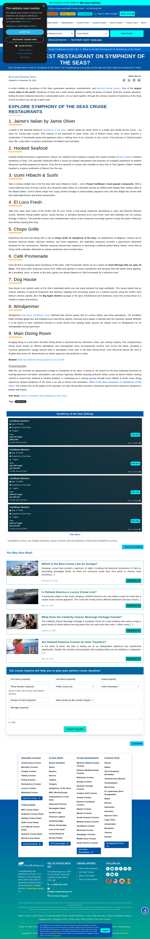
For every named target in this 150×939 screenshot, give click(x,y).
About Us (23, 927)
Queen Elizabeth (57, 763)
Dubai (107, 767)
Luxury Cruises (28, 788)
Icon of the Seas (57, 829)
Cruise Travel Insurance (96, 916)
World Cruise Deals (30, 838)
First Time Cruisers (102, 919)
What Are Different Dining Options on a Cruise (40, 360)
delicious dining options (108, 88)
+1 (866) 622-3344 (57, 884)
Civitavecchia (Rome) (114, 779)
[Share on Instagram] (139, 80)
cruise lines (20, 401)
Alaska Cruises (84, 797)
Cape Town (109, 820)
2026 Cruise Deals (30, 822)
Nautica (52, 771)
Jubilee (52, 780)
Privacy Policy (56, 931)
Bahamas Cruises (85, 777)
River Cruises (116, 23)
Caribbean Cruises (86, 826)
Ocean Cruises (99, 23)
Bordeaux (109, 828)
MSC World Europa (58, 792)
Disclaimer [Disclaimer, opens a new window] (25, 57)
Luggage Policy (45, 919)
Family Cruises (28, 775)
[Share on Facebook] (124, 80)
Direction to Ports (60, 919)
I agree (105, 930)
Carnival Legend (57, 817)
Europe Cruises (84, 782)
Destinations (67, 23)
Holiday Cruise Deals (31, 818)
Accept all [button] (24, 32)
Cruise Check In (39, 916)
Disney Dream (56, 838)
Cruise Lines (131, 23)
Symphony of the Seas (54, 130)
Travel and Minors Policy (57, 916)
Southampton (110, 783)
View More (75, 534)
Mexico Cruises (84, 813)
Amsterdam (110, 824)
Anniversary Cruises (31, 763)
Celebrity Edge (56, 821)
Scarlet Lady (55, 812)
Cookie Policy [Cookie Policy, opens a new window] (25, 50)
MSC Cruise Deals (30, 810)
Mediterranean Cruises (88, 822)
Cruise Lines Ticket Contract (81, 919)
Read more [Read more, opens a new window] (26, 21)
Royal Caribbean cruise (38, 315)
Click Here (96, 40)
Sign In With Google (107, 14)
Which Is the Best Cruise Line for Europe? (70, 563)
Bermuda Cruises (85, 830)
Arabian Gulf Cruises (87, 793)
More (143, 23)
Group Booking (85, 14)
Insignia (53, 784)
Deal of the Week (50, 14)
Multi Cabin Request (88, 868)
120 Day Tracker (86, 872)
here (41, 933)
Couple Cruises (28, 771)
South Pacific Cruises (87, 843)
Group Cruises (28, 780)
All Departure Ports (115, 844)
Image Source (124, 927)
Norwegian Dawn (57, 808)
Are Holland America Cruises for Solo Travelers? (74, 642)
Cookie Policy (56, 935)
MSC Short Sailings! (90, 2)
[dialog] (25, 33)
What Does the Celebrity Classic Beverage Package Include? (82, 617)
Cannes (108, 832)
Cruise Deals (52, 23)
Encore (52, 775)
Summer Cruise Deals (31, 834)
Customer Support (57, 896)
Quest (52, 767)
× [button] (43, 6)
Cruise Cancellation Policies (119, 916)
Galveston (109, 807)
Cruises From (83, 23)
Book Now (126, 14)
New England (126, 157)
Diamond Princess (58, 804)
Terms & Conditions (132, 547)
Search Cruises (127, 33)
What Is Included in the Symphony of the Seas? (44, 396)
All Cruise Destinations (86, 850)
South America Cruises (88, 817)
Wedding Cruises (29, 792)
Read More (132, 581)
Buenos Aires (110, 815)
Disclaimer (136, 743)
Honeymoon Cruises (31, 784)
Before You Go (24, 916)
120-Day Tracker (68, 14)
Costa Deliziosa (56, 834)
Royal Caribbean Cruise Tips (64, 49)
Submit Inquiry (75, 729)
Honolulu (108, 811)
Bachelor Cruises (29, 767)
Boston (107, 803)
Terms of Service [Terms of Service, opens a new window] (25, 53)
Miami (107, 799)
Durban (108, 837)
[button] (57, 33)
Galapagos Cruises (86, 834)
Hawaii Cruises (84, 809)
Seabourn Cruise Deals (32, 814)
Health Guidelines (76, 916)
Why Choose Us (35, 927)
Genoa (107, 763)
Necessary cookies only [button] (25, 39)
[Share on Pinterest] (134, 80)
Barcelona (109, 787)
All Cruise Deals (32, 844)
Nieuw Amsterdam (58, 825)
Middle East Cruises (86, 839)
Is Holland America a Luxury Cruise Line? (69, 592)
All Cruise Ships (60, 843)
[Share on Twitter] (129, 80)
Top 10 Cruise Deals (88, 879)
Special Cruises (32, 798)
